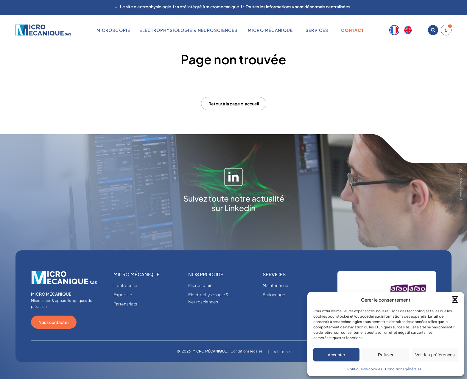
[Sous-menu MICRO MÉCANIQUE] (295, 30)
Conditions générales (403, 369)
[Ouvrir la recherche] (433, 30)
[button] (455, 299)
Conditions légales (246, 351)
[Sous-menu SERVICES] (330, 30)
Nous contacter (53, 322)
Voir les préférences (435, 354)
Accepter (336, 354)
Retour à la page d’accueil (233, 103)
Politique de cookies (364, 369)
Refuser (386, 354)
